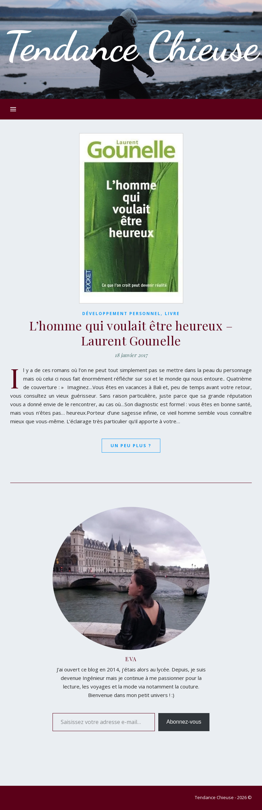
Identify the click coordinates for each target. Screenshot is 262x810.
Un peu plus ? (131, 445)
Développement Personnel (121, 313)
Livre (172, 313)
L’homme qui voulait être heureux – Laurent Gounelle (131, 333)
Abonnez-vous (183, 722)
